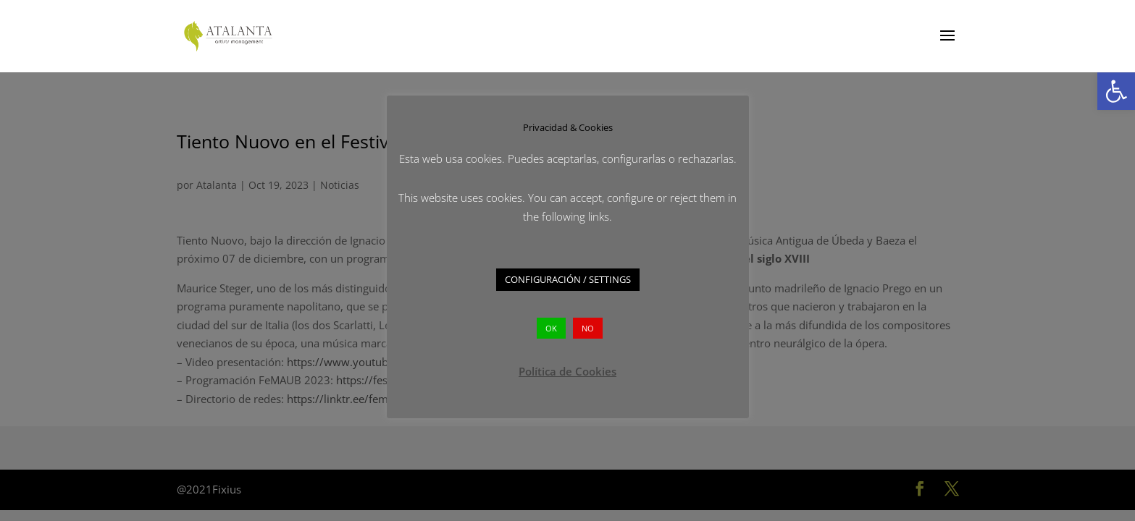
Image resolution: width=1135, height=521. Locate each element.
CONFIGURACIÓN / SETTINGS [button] (568, 279)
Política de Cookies (567, 371)
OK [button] (551, 328)
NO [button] (588, 328)
